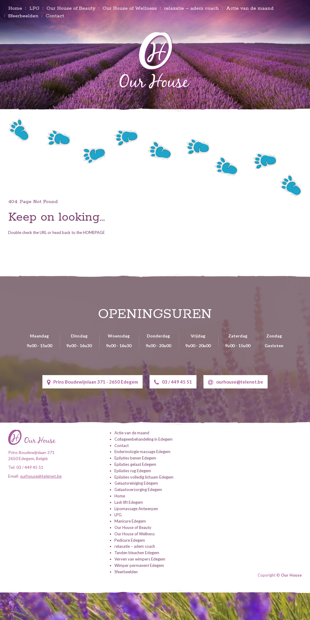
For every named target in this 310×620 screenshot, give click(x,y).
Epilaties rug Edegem (132, 470)
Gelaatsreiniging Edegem (136, 482)
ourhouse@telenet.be (235, 382)
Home (15, 8)
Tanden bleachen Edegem (136, 552)
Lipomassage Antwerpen (136, 508)
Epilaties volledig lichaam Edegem (143, 476)
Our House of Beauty (71, 8)
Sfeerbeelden (23, 16)
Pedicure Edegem (129, 539)
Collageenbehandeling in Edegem (143, 438)
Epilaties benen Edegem (135, 457)
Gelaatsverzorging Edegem (138, 489)
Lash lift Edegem (128, 501)
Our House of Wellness (130, 8)
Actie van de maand (250, 8)
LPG (34, 8)
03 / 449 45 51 (173, 382)
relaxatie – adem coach (191, 8)
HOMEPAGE (94, 232)
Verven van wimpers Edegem (139, 558)
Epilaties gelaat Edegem (135, 463)
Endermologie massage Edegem (142, 451)
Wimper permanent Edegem (139, 564)
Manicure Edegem (130, 520)
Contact (55, 16)
